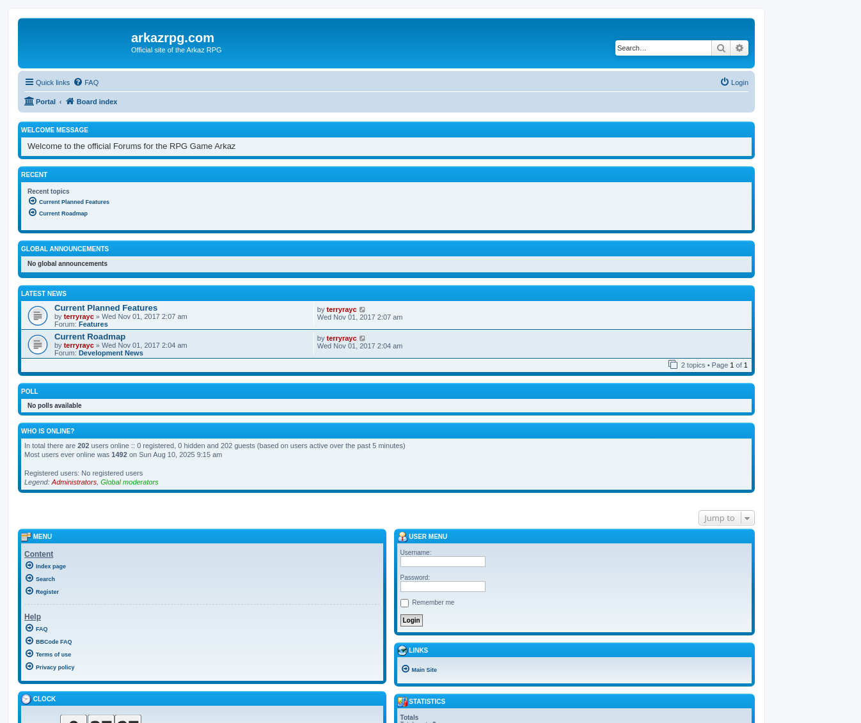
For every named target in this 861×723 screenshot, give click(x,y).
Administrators (74, 482)
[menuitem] (86, 82)
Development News (111, 353)
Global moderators (129, 482)
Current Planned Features (105, 308)
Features (93, 324)
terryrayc (79, 316)
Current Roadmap (89, 336)
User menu (422, 537)
